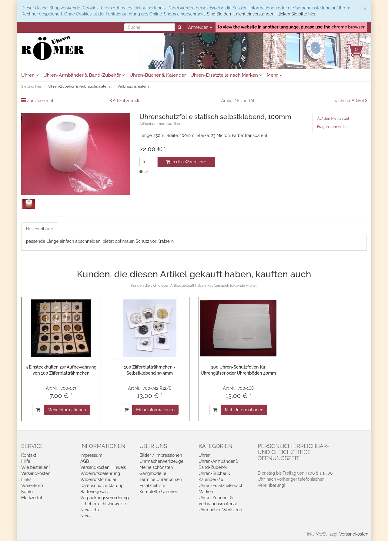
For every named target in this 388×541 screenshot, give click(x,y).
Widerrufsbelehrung (100, 473)
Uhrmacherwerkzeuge (161, 461)
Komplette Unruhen (158, 491)
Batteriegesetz (94, 491)
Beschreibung (39, 228)
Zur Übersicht (40, 100)
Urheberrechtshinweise (103, 503)
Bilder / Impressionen (160, 455)
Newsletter (91, 509)
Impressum (91, 455)
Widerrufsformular (98, 479)
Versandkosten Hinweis (103, 467)
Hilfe (25, 461)
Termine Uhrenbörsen (160, 479)
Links (26, 479)
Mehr (274, 75)
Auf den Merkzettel (333, 118)
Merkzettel (31, 497)
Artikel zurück (126, 100)
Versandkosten (35, 473)
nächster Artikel (349, 100)
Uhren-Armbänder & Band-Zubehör (84, 75)
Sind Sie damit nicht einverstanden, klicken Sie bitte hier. (261, 14)
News (86, 515)
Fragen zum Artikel (333, 127)
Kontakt (28, 455)
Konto (27, 491)
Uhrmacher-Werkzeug (220, 509)
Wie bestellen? (35, 467)
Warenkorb (32, 485)
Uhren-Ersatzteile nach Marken (226, 75)
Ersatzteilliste (152, 485)
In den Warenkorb (186, 161)
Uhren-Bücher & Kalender (157, 75)
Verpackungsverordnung (104, 497)
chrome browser (348, 27)
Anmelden (200, 27)
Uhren (30, 75)
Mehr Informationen (67, 409)
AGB (84, 461)
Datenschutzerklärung (102, 485)
